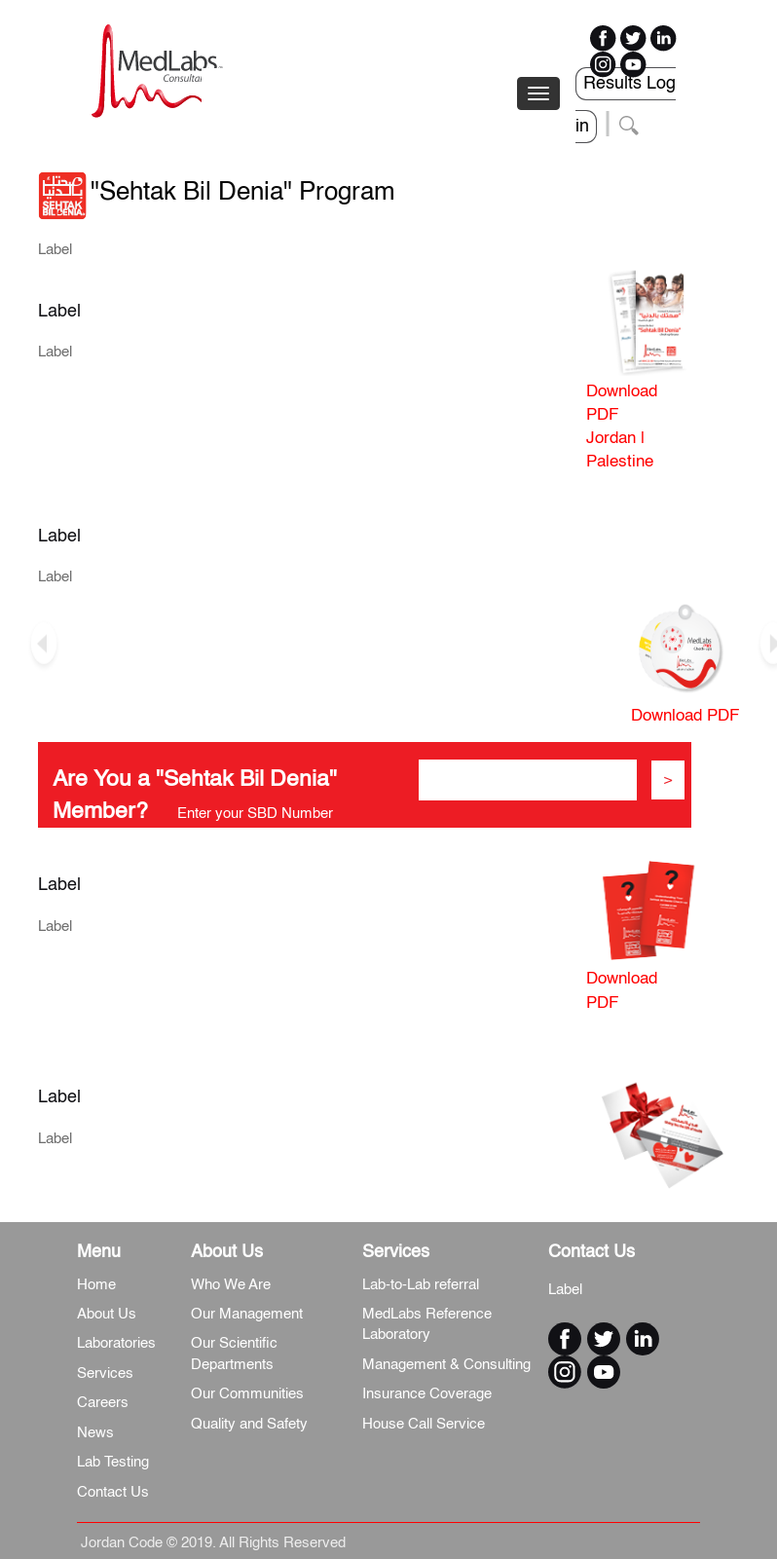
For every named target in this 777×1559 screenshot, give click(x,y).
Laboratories (116, 1343)
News (95, 1433)
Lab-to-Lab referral (420, 1285)
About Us (106, 1314)
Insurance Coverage (427, 1394)
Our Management (247, 1314)
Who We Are (231, 1285)
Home (96, 1285)
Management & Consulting (446, 1364)
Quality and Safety (249, 1424)
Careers (103, 1402)
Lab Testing (113, 1462)
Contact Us (113, 1492)
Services (105, 1373)
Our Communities (247, 1394)
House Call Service (423, 1424)
